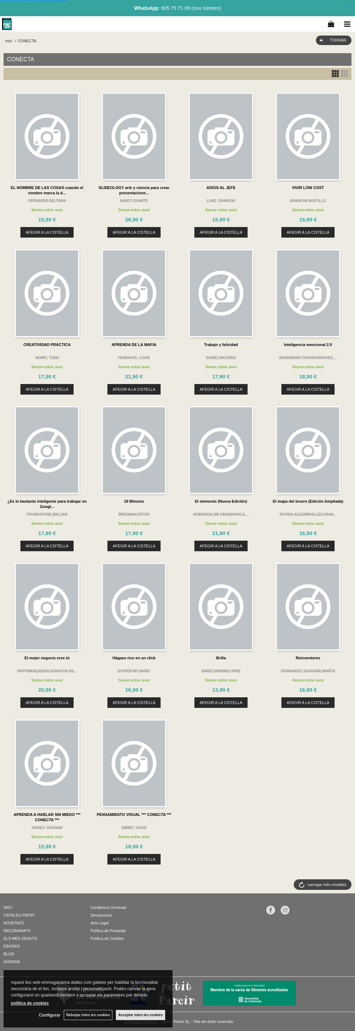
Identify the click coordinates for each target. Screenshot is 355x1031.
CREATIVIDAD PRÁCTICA (46, 344)
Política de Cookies (107, 938)
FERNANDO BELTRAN (47, 201)
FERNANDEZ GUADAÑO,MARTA (308, 671)
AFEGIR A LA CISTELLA (47, 232)
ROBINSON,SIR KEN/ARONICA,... (221, 514)
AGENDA (12, 962)
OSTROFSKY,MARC (134, 671)
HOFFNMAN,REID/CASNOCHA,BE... (47, 671)
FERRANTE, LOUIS (134, 358)
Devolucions (101, 915)
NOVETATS (14, 923)
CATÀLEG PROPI (19, 915)
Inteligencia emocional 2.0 (308, 344)
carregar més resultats (327, 884)
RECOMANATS (17, 931)
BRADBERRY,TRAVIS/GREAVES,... (308, 358)
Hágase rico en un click (133, 658)
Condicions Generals (108, 907)
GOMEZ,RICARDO (221, 358)
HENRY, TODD (47, 358)
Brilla (221, 658)
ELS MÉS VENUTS (20, 938)
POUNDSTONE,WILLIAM (47, 514)
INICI (8, 907)
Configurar (49, 1015)
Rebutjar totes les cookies (88, 1015)
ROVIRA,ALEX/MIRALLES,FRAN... (308, 514)
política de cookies (30, 1003)
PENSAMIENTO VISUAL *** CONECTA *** (134, 814)
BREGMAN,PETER (134, 514)
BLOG (9, 954)
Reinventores (308, 658)
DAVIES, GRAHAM (47, 828)
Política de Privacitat (108, 931)
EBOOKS (12, 946)
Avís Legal (99, 923)
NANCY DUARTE (134, 201)
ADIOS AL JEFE (221, 188)
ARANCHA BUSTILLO (308, 201)
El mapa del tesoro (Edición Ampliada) (308, 501)
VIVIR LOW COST (308, 188)
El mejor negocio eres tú (47, 658)
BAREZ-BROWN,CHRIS (221, 671)
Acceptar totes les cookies (140, 1015)
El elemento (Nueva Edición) (221, 501)
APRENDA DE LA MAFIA (134, 344)
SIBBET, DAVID (134, 828)
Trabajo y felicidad (221, 344)
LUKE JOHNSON (221, 201)
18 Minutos (134, 501)
